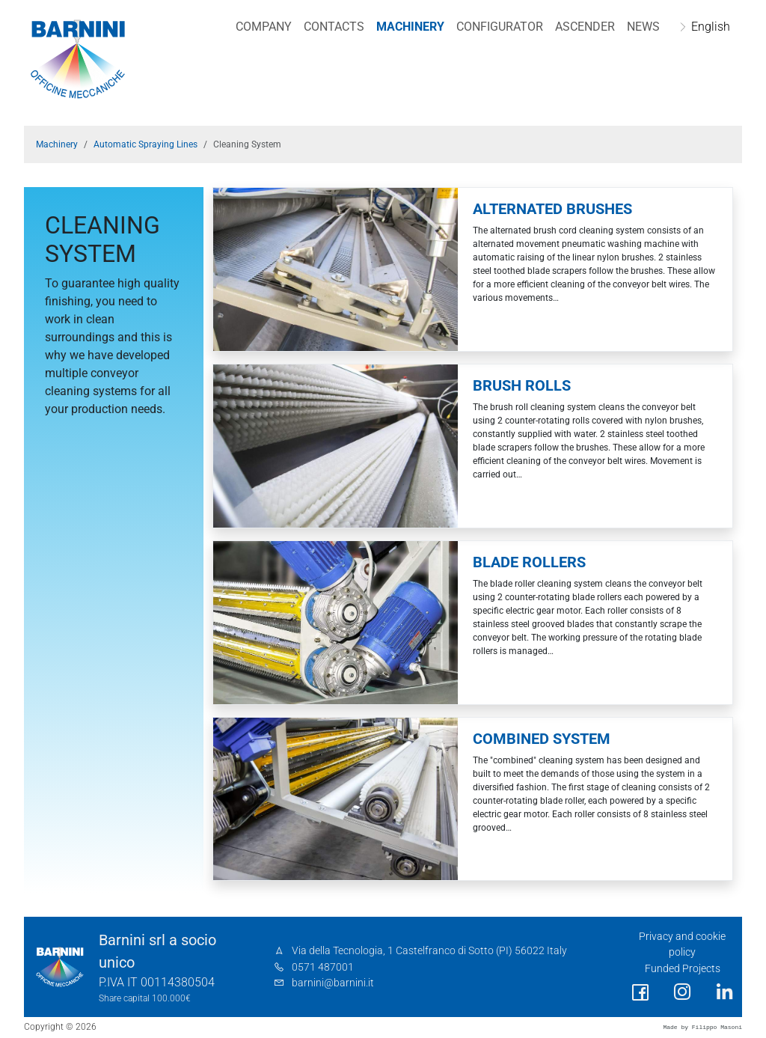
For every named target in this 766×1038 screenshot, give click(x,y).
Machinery (410, 26)
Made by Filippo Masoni (702, 1027)
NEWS (643, 26)
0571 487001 (323, 967)
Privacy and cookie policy (682, 944)
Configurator (499, 26)
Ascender (585, 26)
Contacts (334, 26)
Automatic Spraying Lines (145, 144)
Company (264, 26)
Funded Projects (682, 968)
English (710, 26)
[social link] (640, 993)
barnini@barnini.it (333, 983)
